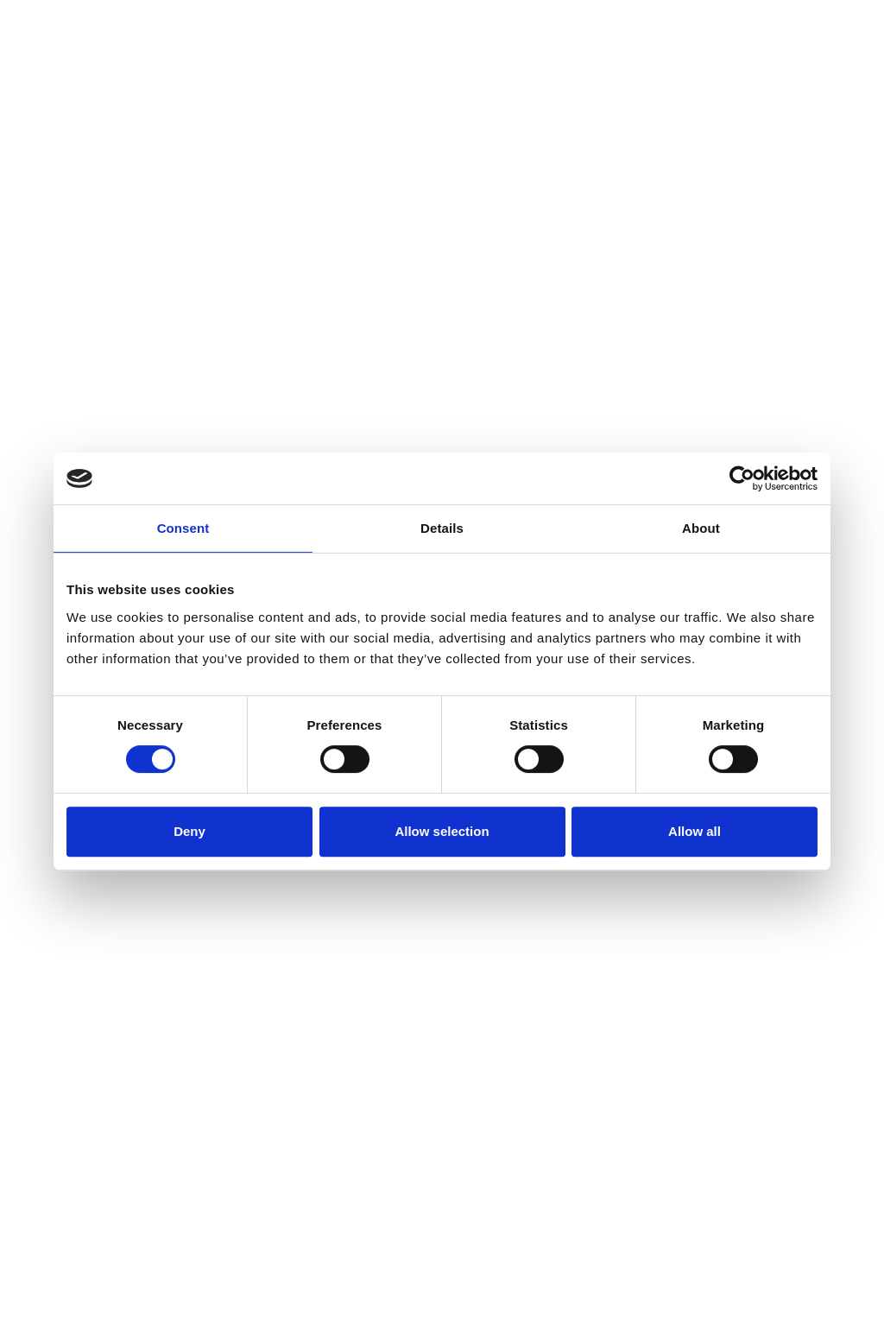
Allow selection (442, 831)
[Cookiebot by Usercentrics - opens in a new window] (742, 478)
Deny (189, 831)
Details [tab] (442, 528)
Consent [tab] (183, 528)
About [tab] (701, 528)
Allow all (694, 831)
